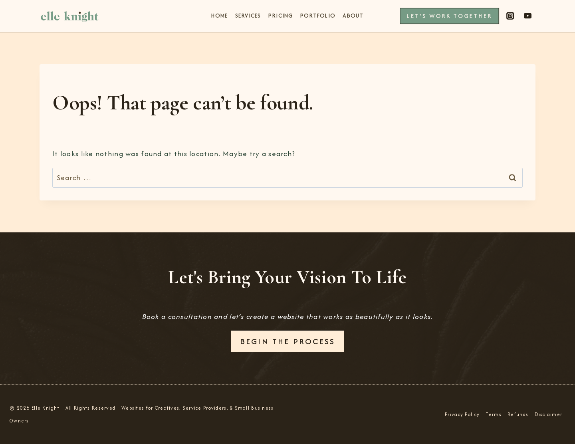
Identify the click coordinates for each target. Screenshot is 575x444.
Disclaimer (549, 414)
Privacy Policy (462, 414)
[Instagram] (510, 16)
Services (248, 16)
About (353, 16)
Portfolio (317, 16)
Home (219, 16)
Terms (493, 414)
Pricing (280, 16)
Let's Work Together (449, 16)
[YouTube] (527, 16)
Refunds (518, 414)
